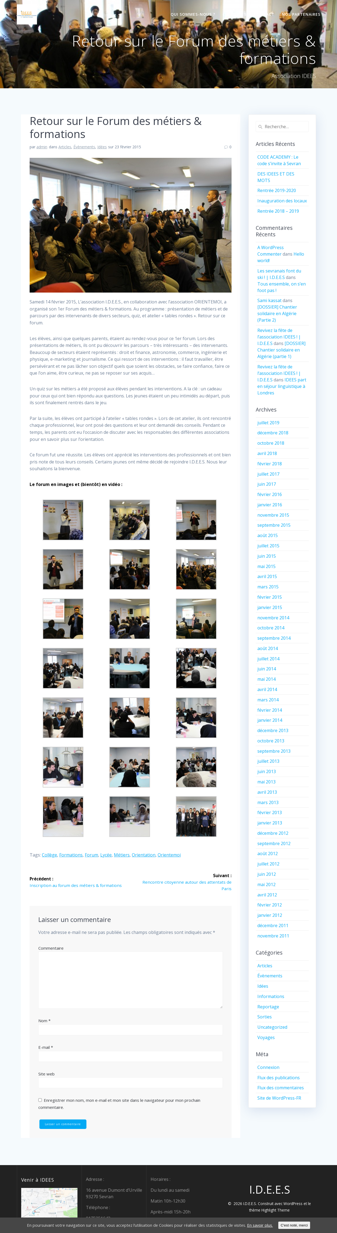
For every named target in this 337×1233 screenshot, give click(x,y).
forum (91, 855)
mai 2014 (266, 679)
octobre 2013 (270, 741)
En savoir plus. (273, 1225)
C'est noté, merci (309, 1225)
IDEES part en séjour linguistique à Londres (281, 386)
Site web (46, 1074)
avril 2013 (267, 792)
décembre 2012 (272, 833)
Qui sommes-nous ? (193, 14)
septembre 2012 (274, 843)
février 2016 (269, 494)
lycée (106, 855)
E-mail (45, 1047)
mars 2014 (268, 700)
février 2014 (269, 710)
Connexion (268, 1067)
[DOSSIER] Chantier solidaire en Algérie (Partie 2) (277, 313)
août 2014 (267, 648)
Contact (264, 14)
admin (41, 146)
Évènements (84, 146)
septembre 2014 (274, 638)
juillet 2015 (268, 546)
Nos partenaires (301, 14)
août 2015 (267, 535)
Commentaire (51, 948)
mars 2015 (268, 587)
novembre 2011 (273, 936)
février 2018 (269, 464)
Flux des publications (278, 1078)
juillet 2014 (268, 659)
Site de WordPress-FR (279, 1098)
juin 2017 (266, 484)
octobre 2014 (270, 628)
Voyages (266, 1037)
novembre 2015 (273, 515)
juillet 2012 (268, 864)
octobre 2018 (270, 443)
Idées (102, 146)
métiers (122, 855)
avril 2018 (267, 453)
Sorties (264, 1017)
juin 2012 (266, 874)
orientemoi (169, 855)
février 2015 (269, 597)
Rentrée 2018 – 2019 (278, 211)
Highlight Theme (275, 1210)
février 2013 (269, 812)
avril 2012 (267, 895)
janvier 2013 (269, 823)
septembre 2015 (274, 525)
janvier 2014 (269, 720)
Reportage (268, 1007)
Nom (44, 1021)
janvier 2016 (269, 505)
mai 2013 (266, 782)
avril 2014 (267, 689)
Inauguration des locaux (282, 201)
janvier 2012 (269, 915)
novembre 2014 (273, 618)
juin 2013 (266, 771)
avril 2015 (267, 576)
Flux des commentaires (280, 1088)
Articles (64, 146)
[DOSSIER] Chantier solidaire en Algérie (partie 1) (281, 349)
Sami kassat (269, 300)
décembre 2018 (272, 433)
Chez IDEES (234, 14)
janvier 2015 (269, 607)
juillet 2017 (268, 474)
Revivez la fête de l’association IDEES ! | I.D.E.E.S (279, 336)
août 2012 (267, 853)
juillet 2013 (268, 761)
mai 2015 (266, 566)
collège (49, 855)
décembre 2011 (272, 925)
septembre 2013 (274, 751)
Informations (270, 996)
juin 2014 (266, 669)
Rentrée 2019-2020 (276, 190)
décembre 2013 (272, 730)
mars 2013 (268, 802)
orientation (143, 855)
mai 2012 (266, 884)
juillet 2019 (268, 423)
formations (71, 855)
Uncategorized (272, 1027)
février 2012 (269, 905)
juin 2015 (266, 556)
